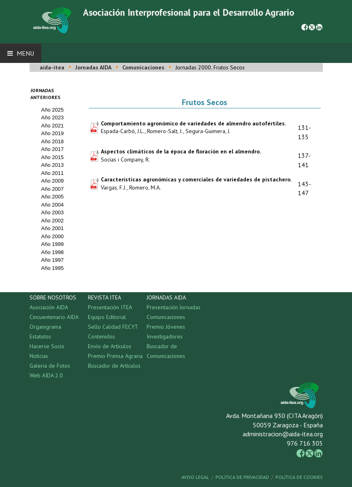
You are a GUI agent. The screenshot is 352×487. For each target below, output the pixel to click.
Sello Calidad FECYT (113, 326)
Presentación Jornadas (174, 307)
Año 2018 (52, 141)
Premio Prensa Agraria (115, 356)
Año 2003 (52, 212)
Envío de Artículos (109, 346)
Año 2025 (52, 110)
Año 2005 (52, 197)
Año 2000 (52, 236)
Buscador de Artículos (114, 365)
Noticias (39, 356)
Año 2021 (52, 126)
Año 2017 (52, 149)
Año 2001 (52, 228)
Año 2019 (52, 133)
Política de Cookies (299, 477)
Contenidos (101, 336)
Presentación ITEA (110, 307)
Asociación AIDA (49, 307)
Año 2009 (52, 181)
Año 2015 (52, 157)
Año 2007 (52, 189)
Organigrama (45, 326)
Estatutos (40, 336)
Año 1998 (52, 252)
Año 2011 (52, 173)
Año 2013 (52, 165)
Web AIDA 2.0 (46, 375)
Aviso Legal (195, 477)
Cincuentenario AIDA (54, 317)
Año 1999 (52, 244)
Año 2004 (52, 205)
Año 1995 (52, 268)
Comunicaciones (166, 317)
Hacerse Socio (47, 346)
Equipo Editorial (107, 317)
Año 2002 (52, 221)
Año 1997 (52, 260)
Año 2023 (52, 117)
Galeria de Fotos (50, 365)
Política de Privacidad (242, 477)
